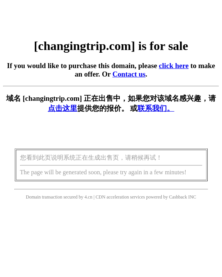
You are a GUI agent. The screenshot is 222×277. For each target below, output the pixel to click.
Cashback (178, 197)
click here (173, 66)
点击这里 (62, 108)
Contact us (129, 74)
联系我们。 (155, 108)
